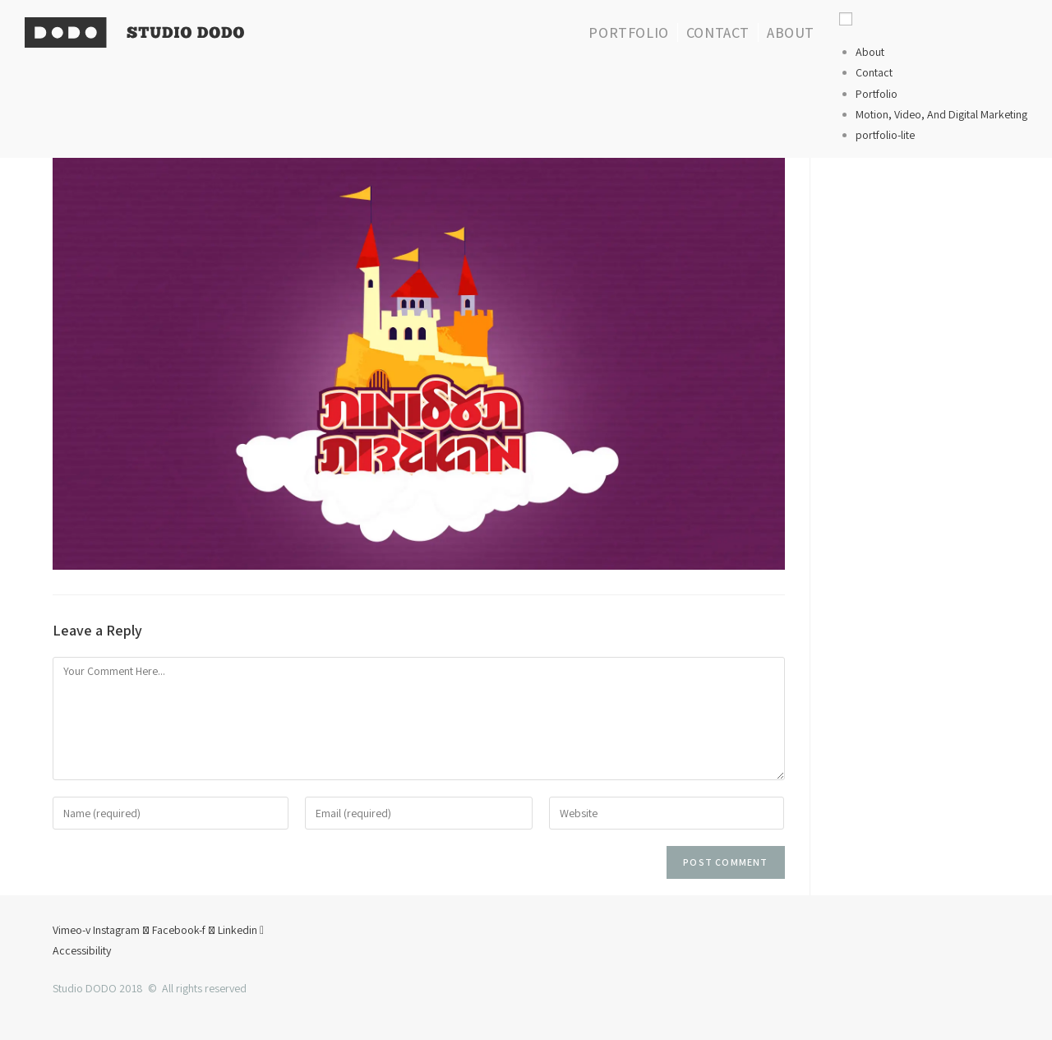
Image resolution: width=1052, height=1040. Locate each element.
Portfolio (876, 93)
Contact (874, 72)
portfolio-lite (885, 134)
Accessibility (82, 950)
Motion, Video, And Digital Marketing (941, 114)
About (870, 51)
